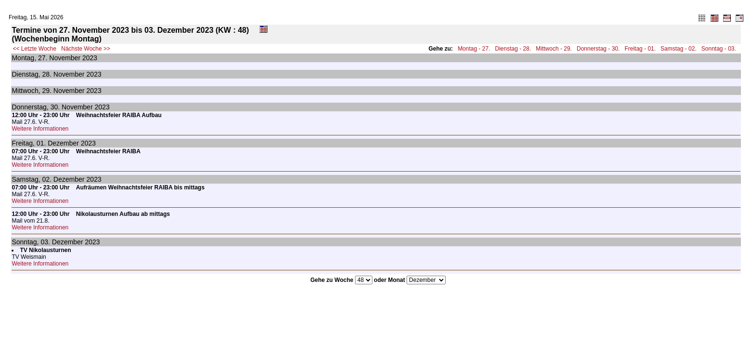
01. (41, 143)
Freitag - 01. (640, 48)
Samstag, (26, 179)
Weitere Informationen (40, 128)
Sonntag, (25, 242)
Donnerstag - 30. (598, 48)
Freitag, (23, 143)
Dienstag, (26, 74)
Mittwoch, (26, 90)
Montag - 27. (474, 48)
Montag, (24, 58)
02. (46, 179)
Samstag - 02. (678, 48)
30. (55, 107)
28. (47, 74)
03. (45, 242)
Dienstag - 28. (513, 48)
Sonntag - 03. (718, 48)
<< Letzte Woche (34, 48)
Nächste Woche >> (85, 48)
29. (46, 90)
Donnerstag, (30, 107)
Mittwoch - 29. (554, 48)
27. (42, 58)
